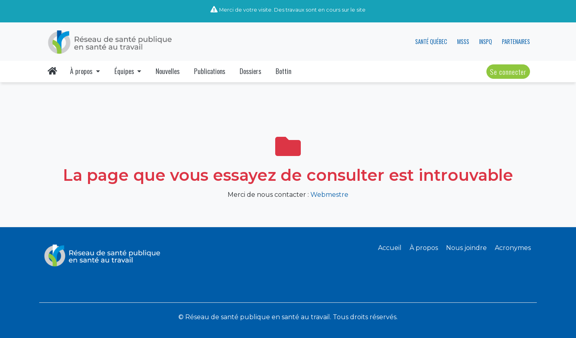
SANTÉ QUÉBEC (431, 41)
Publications (209, 71)
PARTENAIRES (516, 41)
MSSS (463, 41)
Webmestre (329, 194)
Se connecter (508, 71)
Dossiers (250, 71)
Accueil (390, 248)
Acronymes (513, 248)
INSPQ (485, 41)
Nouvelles (168, 71)
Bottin (283, 71)
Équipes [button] (125, 71)
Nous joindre (466, 248)
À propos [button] (82, 71)
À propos (424, 248)
